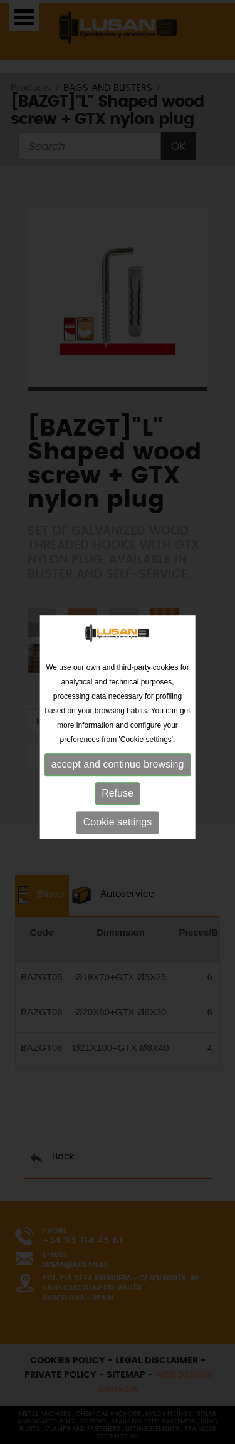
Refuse (117, 795)
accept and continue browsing (117, 766)
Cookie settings (117, 824)
